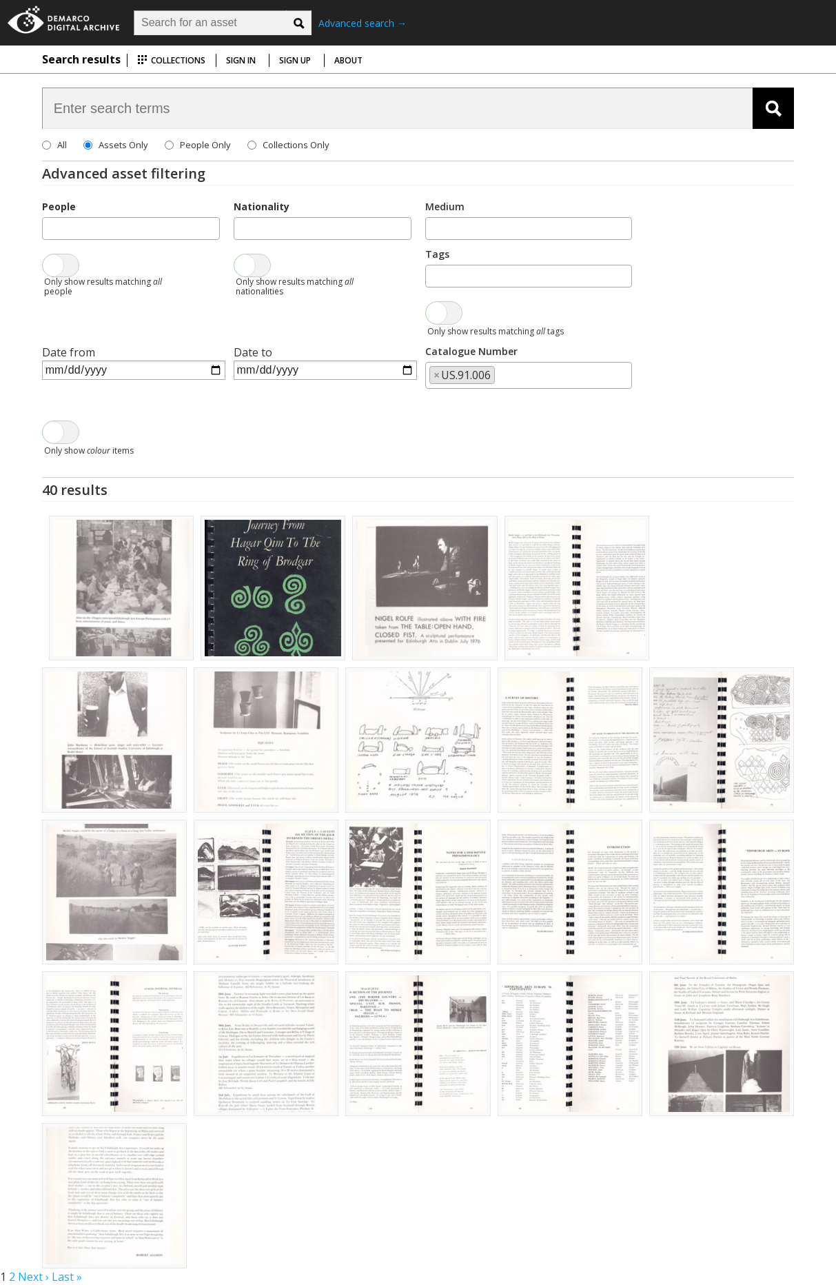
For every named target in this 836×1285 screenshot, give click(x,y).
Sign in (241, 60)
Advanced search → (362, 23)
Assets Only (123, 145)
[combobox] (131, 228)
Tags (437, 254)
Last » (67, 1276)
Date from (68, 352)
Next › (33, 1276)
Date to (253, 352)
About (348, 60)
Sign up (295, 60)
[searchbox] (50, 227)
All (62, 145)
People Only (205, 145)
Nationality (261, 206)
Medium (445, 206)
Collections (171, 60)
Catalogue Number (471, 351)
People (59, 206)
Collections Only (296, 145)
